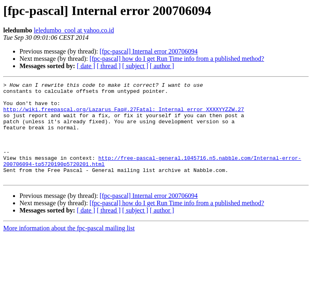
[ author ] (162, 65)
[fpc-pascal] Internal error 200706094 (148, 51)
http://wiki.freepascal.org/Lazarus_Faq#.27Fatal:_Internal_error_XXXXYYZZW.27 (123, 115)
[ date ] (86, 65)
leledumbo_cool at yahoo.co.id (74, 30)
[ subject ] (135, 65)
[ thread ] (109, 65)
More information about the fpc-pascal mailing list (68, 247)
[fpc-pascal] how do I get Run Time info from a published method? (176, 58)
